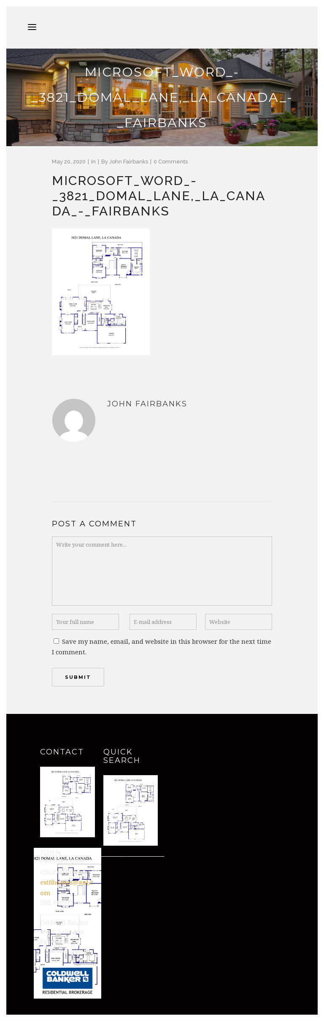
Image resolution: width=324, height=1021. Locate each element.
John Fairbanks (128, 161)
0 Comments (171, 161)
